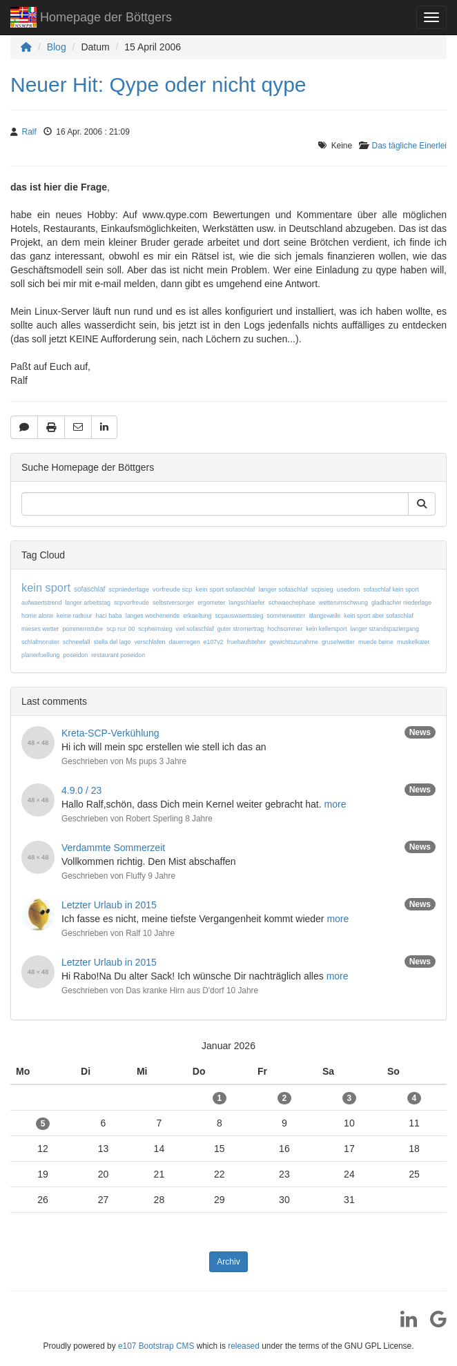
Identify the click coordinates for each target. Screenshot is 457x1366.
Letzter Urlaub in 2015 (109, 904)
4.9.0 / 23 (81, 790)
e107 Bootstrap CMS (156, 1346)
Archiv (228, 1262)
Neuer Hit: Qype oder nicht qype (158, 84)
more (335, 804)
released (244, 1346)
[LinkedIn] (403, 1323)
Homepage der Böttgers (91, 19)
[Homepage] (26, 46)
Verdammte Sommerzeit (113, 847)
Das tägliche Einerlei (409, 145)
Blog (56, 46)
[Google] (433, 1323)
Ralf (29, 132)
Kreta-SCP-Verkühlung (110, 733)
